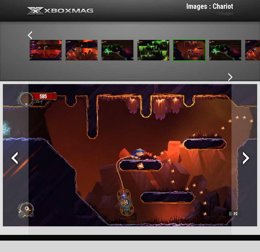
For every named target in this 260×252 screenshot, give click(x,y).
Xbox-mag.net (60, 11)
